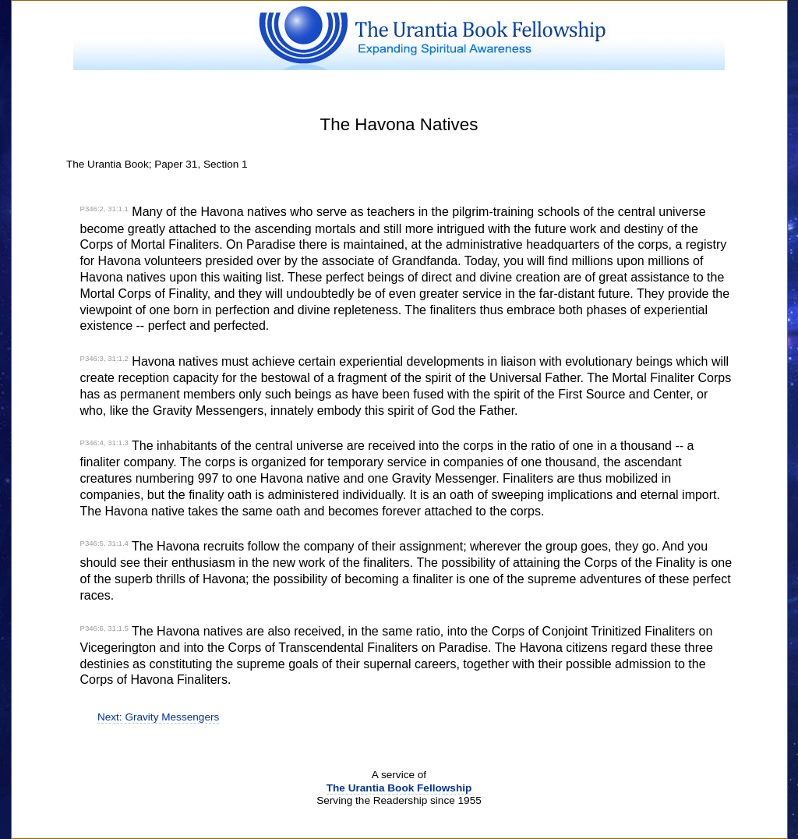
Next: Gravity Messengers (158, 717)
